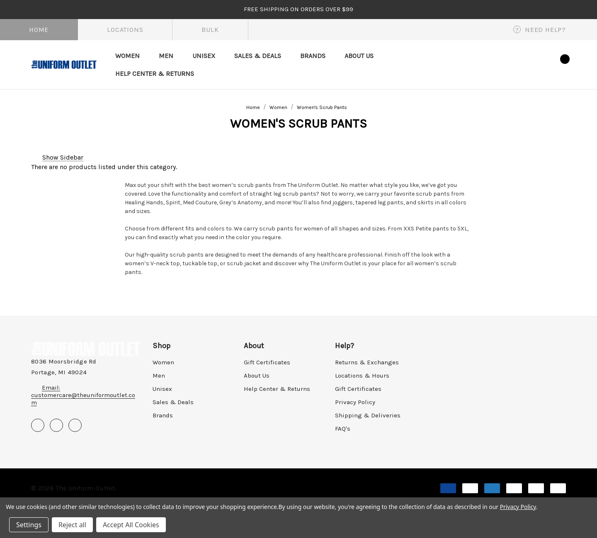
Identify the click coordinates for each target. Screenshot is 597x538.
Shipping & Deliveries (367, 415)
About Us (256, 375)
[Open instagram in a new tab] (75, 425)
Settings (28, 524)
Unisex (162, 389)
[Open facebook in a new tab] (37, 425)
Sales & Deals (173, 402)
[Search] (498, 64)
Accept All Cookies (131, 524)
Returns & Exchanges (367, 362)
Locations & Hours (362, 375)
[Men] (166, 56)
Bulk (209, 30)
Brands (163, 415)
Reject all (72, 524)
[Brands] (313, 56)
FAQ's (342, 428)
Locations (125, 30)
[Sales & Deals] (258, 56)
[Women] (127, 56)
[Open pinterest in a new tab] (56, 425)
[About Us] (359, 56)
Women (163, 362)
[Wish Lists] (538, 64)
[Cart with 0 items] (557, 63)
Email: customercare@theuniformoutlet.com (83, 395)
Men (159, 375)
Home (39, 30)
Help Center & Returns (277, 389)
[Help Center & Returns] (155, 73)
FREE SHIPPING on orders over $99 (298, 9)
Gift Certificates (267, 362)
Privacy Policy (355, 402)
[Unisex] (204, 56)
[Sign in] (517, 63)
